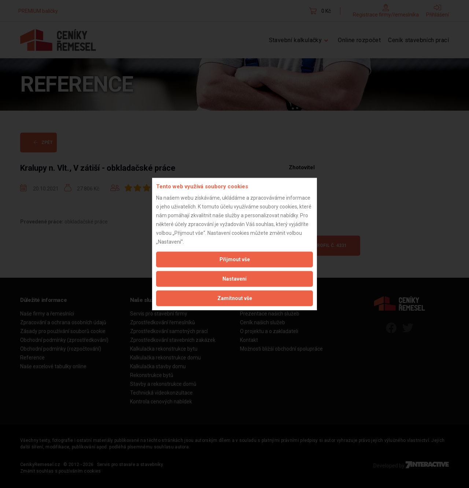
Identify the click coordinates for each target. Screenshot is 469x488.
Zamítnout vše (234, 298)
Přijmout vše (234, 259)
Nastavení (234, 278)
